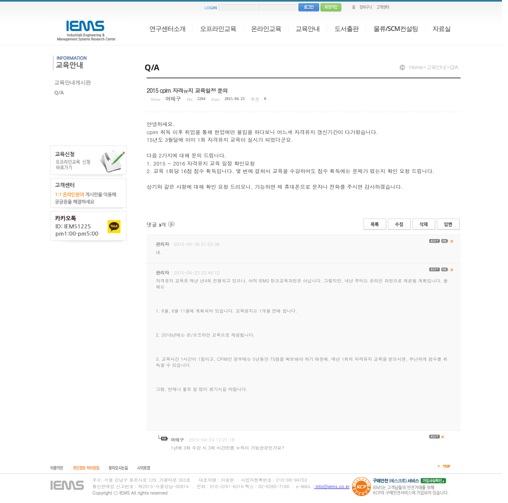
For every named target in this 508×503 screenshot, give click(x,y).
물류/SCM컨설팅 (395, 28)
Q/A (59, 92)
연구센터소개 (167, 28)
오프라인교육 (218, 28)
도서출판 (347, 28)
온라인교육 (266, 28)
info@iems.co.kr (331, 486)
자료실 (442, 28)
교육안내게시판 (72, 82)
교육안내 (308, 28)
